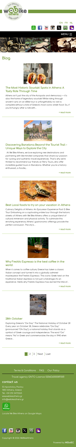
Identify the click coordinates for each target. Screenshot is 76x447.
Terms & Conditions (25, 370)
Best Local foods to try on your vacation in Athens (38, 205)
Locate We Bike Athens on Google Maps (22, 414)
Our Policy (53, 370)
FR (66, 23)
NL (71, 23)
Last (48, 354)
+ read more (64, 112)
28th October (14, 318)
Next (40, 354)
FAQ (41, 370)
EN (61, 23)
